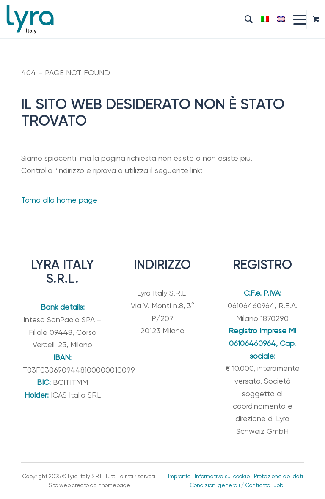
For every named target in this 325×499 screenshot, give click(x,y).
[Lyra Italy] (30, 19)
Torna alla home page (59, 199)
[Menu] (296, 19)
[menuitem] (244, 19)
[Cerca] (244, 19)
